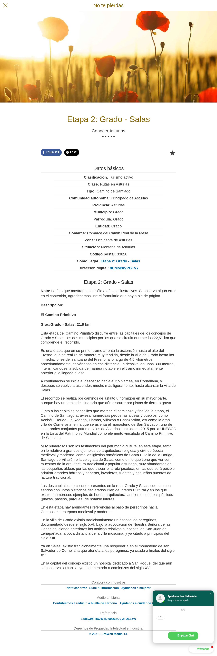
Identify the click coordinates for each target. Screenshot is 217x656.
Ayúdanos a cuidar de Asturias (142, 603)
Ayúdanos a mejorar (136, 588)
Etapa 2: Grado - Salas (120, 261)
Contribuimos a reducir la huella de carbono (85, 603)
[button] (210, 593)
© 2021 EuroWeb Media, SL (108, 634)
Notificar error (76, 588)
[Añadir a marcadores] (172, 153)
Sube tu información (104, 588)
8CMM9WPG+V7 (124, 268)
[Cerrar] (5, 5)
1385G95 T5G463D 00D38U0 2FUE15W (108, 619)
